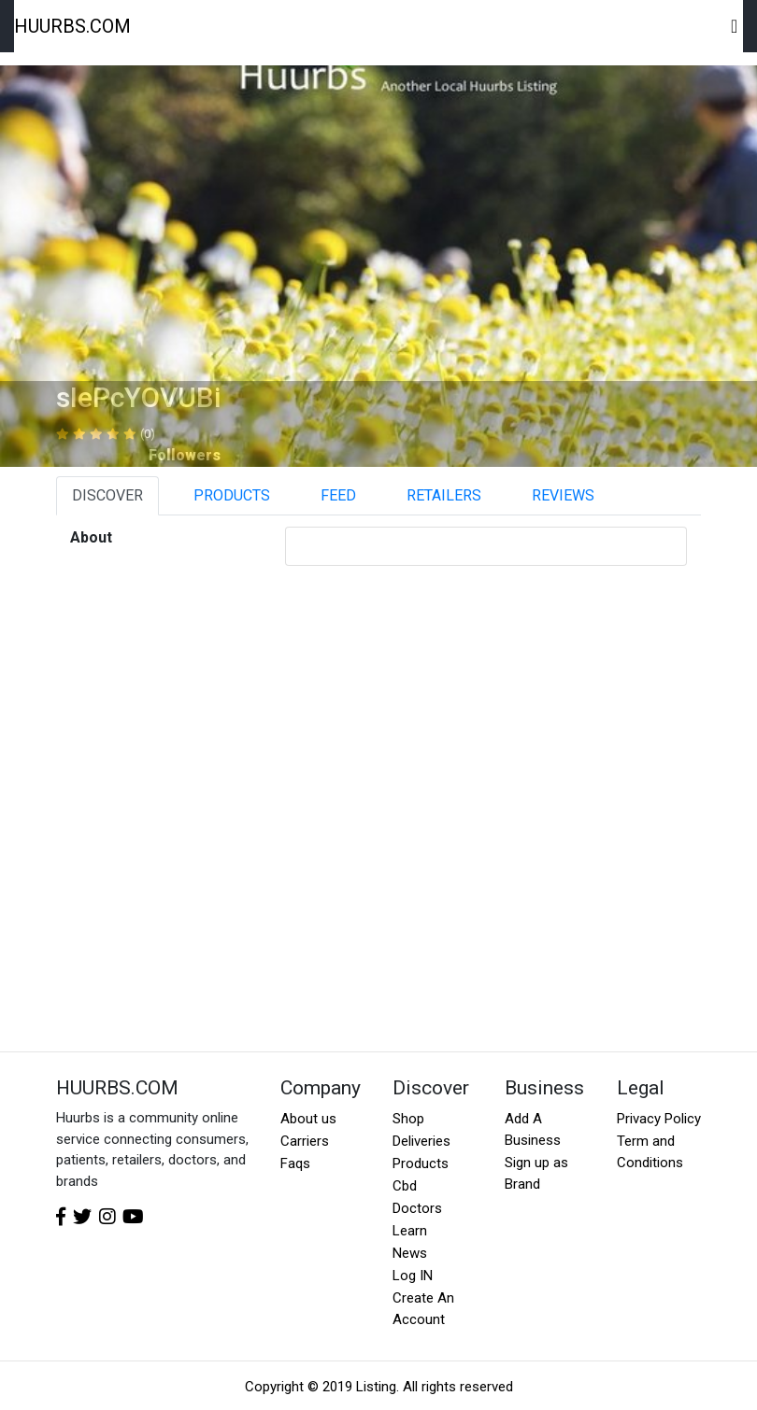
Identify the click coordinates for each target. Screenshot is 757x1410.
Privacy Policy (659, 1118)
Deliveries (421, 1141)
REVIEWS (563, 495)
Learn (410, 1230)
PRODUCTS (231, 495)
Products (421, 1163)
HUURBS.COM (72, 26)
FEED (338, 495)
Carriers (304, 1141)
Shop (408, 1118)
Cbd (405, 1185)
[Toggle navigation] (735, 26)
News (410, 1253)
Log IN (413, 1275)
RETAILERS (444, 495)
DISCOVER (107, 495)
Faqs (295, 1163)
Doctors (417, 1208)
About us (308, 1118)
